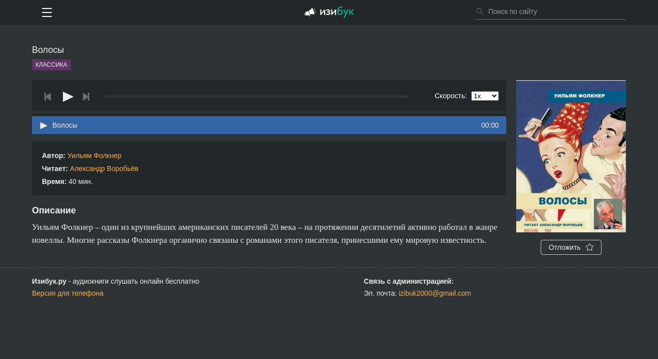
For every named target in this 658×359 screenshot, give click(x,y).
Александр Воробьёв (104, 169)
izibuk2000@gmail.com (435, 293)
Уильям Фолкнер (94, 156)
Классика (51, 64)
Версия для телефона (67, 293)
